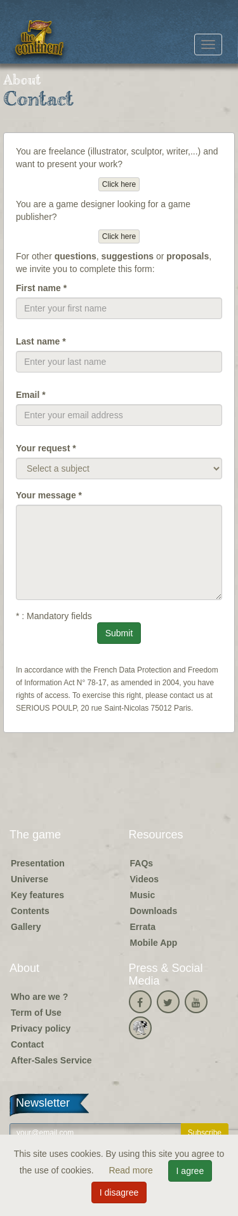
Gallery (26, 927)
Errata (142, 927)
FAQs (142, 863)
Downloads (154, 911)
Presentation (38, 863)
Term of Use (36, 1013)
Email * (31, 395)
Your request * (46, 448)
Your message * (49, 495)
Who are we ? (39, 997)
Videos (144, 879)
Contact (27, 1044)
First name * (41, 288)
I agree (190, 1171)
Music (142, 895)
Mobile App (154, 943)
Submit (119, 633)
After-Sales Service (51, 1060)
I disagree (119, 1192)
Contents (30, 911)
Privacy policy (40, 1028)
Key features (37, 895)
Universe (29, 879)
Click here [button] (119, 184)
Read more (132, 1170)
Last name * (41, 341)
